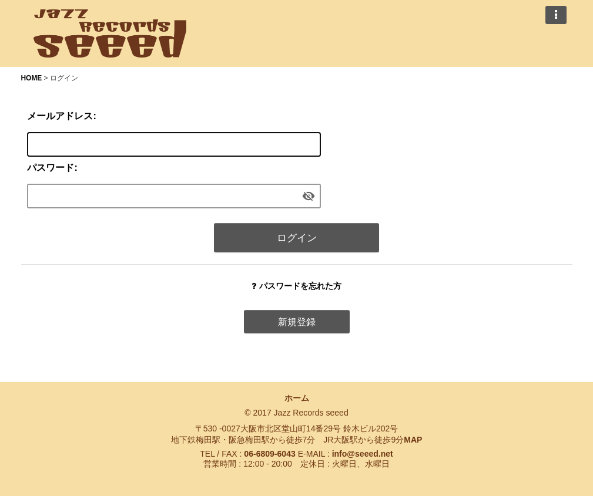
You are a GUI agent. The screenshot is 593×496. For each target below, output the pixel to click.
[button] (556, 15)
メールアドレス (60, 115)
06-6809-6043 (269, 453)
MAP (413, 439)
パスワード (50, 167)
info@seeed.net (362, 453)
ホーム (296, 398)
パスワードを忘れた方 (296, 286)
